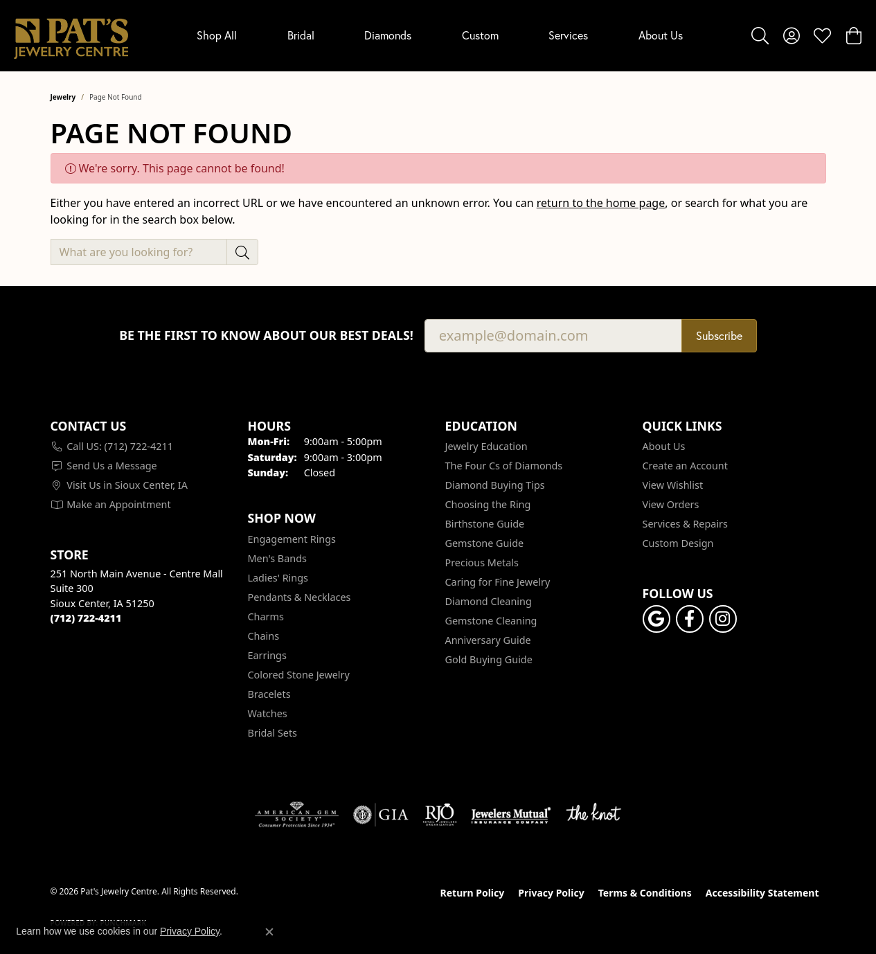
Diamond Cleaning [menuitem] (488, 601)
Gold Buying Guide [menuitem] (489, 659)
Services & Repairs (685, 523)
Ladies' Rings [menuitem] (278, 577)
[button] (760, 35)
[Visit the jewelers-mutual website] (511, 815)
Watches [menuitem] (267, 713)
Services (568, 35)
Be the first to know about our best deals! (266, 335)
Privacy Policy (551, 892)
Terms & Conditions (645, 892)
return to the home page (601, 202)
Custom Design (678, 543)
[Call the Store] (86, 617)
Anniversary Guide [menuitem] (488, 640)
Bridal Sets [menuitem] (273, 732)
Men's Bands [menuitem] (277, 558)
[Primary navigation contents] (439, 35)
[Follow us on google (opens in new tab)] (656, 619)
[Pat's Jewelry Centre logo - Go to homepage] (71, 35)
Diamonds (387, 35)
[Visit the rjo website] (439, 815)
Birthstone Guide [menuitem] (485, 523)
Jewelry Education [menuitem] (486, 446)
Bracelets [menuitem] (269, 694)
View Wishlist (673, 485)
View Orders (671, 504)
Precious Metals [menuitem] (482, 562)
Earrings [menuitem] (267, 655)
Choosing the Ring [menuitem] (488, 504)
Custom (480, 35)
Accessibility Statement (762, 892)
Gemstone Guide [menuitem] (484, 543)
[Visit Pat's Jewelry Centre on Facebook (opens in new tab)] (690, 619)
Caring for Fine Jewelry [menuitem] (498, 581)
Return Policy (472, 892)
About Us (660, 35)
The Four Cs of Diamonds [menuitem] (504, 465)
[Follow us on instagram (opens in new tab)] (723, 619)
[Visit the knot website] (593, 815)
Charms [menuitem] (266, 616)
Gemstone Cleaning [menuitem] (491, 620)
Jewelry (63, 97)
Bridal (300, 35)
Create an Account (685, 465)
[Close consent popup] (269, 932)
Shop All (217, 35)
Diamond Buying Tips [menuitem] (495, 485)
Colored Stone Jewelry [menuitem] (299, 674)
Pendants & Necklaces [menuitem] (299, 597)
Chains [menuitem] (264, 635)
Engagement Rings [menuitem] (292, 539)
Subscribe (719, 336)
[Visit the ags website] (296, 815)
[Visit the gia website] (381, 815)
